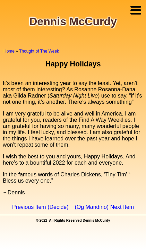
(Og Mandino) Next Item (104, 207)
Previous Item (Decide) (40, 207)
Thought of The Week (39, 51)
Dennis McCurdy (73, 21)
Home (9, 51)
